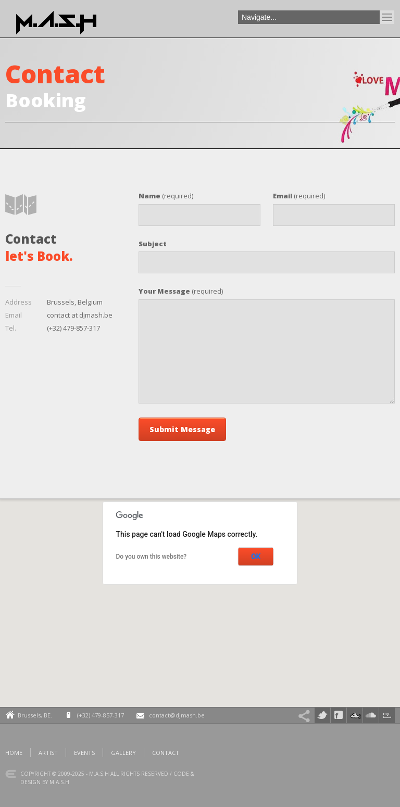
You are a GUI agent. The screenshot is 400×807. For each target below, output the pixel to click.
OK (256, 556)
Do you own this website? (151, 556)
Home (13, 752)
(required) (166, 195)
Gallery (123, 752)
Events (84, 752)
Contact (165, 752)
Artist (48, 752)
